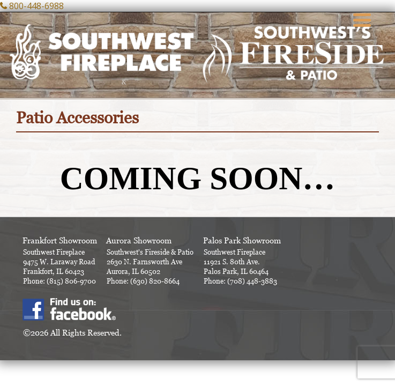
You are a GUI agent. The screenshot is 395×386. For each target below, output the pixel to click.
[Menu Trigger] (361, 18)
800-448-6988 (36, 6)
